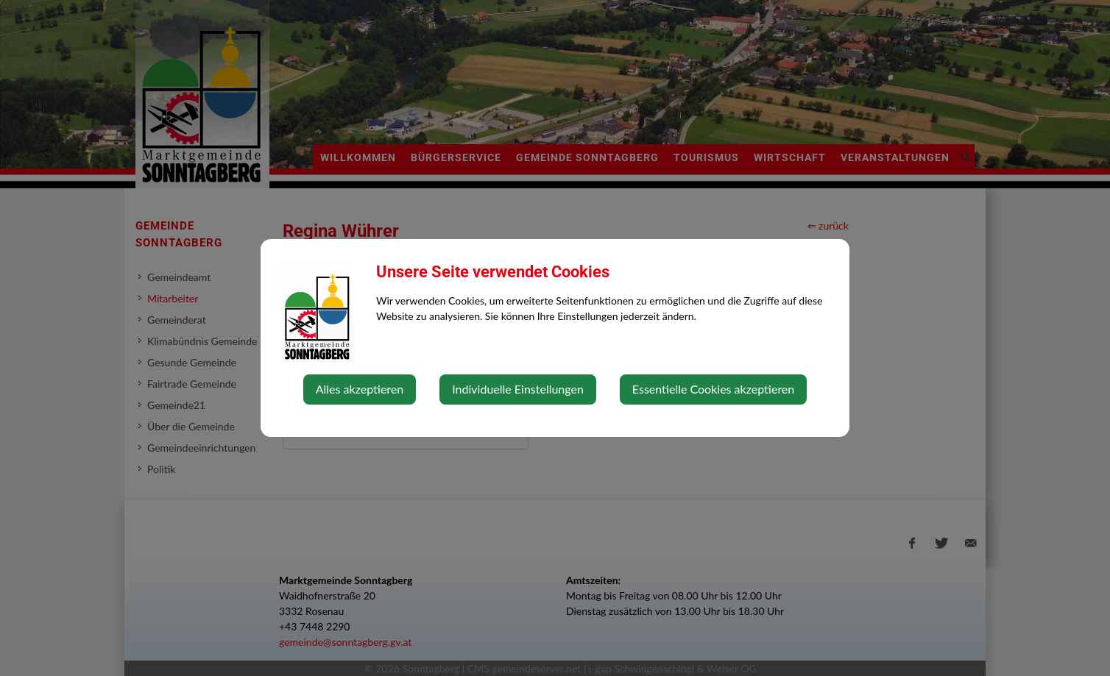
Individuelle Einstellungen (518, 389)
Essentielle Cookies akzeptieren (713, 389)
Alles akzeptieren (359, 389)
